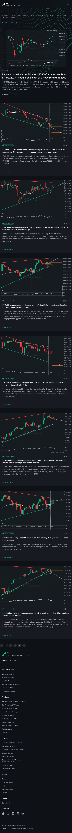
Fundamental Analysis (9, 688)
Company (5, 779)
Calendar (5, 732)
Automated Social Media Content (13, 749)
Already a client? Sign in (10, 660)
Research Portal (7, 765)
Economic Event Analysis (10, 708)
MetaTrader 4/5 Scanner (10, 725)
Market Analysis (8, 145)
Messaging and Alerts (9, 719)
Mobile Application (8, 722)
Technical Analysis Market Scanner (13, 701)
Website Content (7, 753)
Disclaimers (14, 828)
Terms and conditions (26, 828)
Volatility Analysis (8, 681)
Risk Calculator (7, 729)
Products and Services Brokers (12, 743)
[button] (68, 4)
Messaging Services (8, 746)
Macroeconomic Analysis (10, 684)
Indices (6, 94)
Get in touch (6, 803)
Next (24, 645)
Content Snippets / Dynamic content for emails (11, 761)
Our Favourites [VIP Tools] (10, 705)
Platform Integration (8, 768)
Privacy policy (6, 828)
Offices (4, 792)
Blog (6, 15)
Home (2, 15)
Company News (7, 782)
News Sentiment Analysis (10, 712)
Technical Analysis (8, 674)
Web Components (8, 756)
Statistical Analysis (8, 677)
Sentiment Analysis (8, 691)
